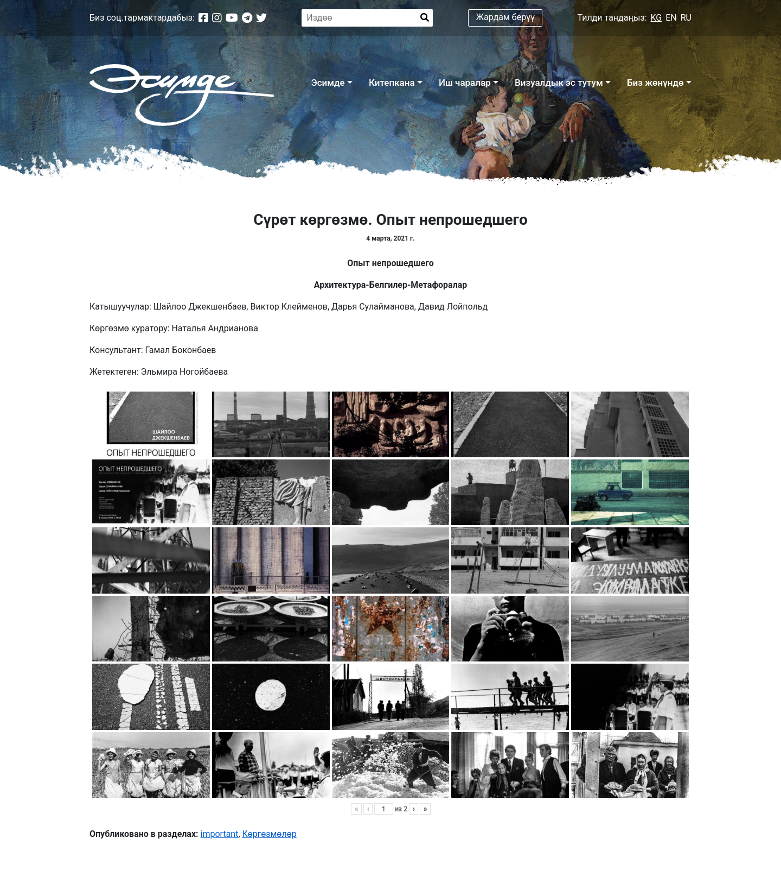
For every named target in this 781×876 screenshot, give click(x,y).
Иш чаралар (465, 82)
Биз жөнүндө (655, 82)
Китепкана (392, 82)
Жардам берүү (505, 17)
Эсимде (327, 82)
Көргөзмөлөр (269, 834)
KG (656, 17)
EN (671, 17)
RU (686, 17)
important (220, 834)
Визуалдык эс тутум (559, 82)
